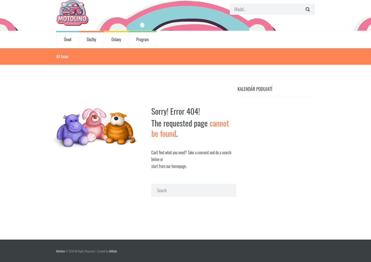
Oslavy (116, 39)
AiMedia (113, 251)
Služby (91, 39)
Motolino (60, 251)
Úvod (67, 39)
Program (142, 39)
